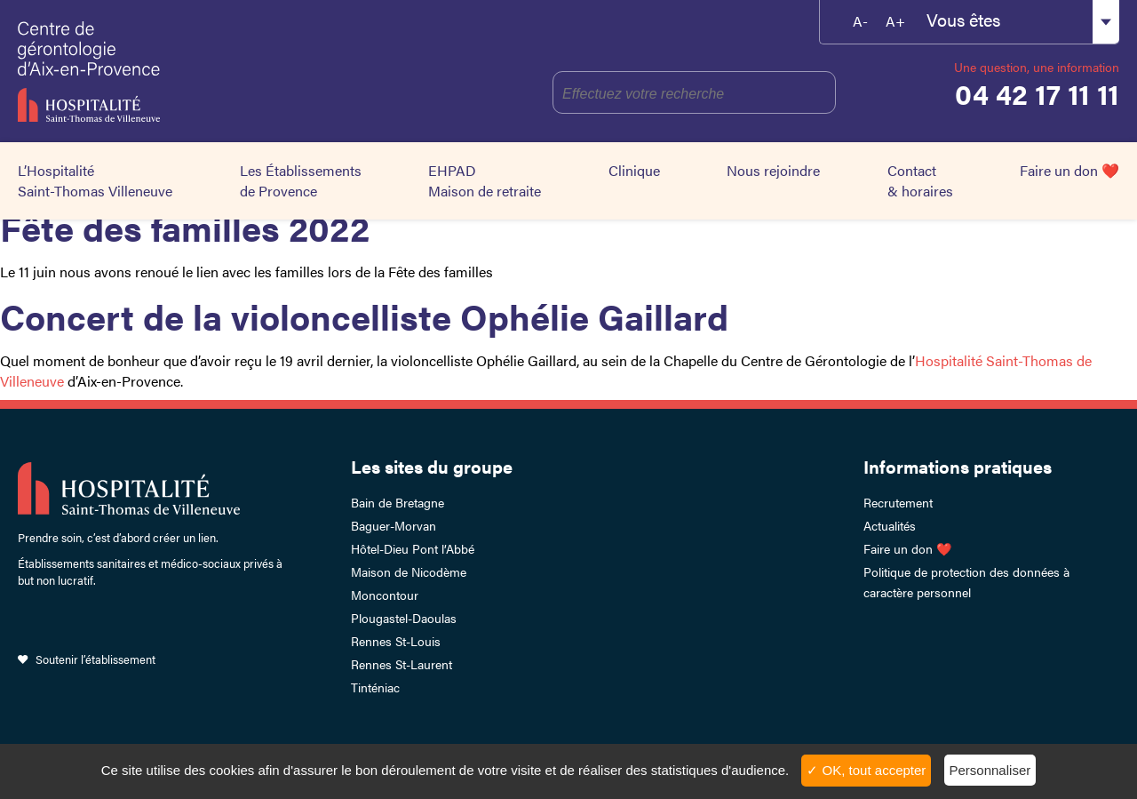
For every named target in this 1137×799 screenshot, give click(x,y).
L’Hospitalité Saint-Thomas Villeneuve (95, 180)
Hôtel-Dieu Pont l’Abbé (412, 548)
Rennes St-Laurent (401, 664)
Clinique (634, 170)
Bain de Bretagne (397, 502)
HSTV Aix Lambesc (170, 71)
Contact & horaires (920, 180)
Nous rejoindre (773, 170)
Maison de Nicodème (408, 571)
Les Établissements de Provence (301, 180)
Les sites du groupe (432, 466)
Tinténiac (375, 687)
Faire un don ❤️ (1069, 170)
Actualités (889, 525)
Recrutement (898, 502)
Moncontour (384, 594)
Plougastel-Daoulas (404, 618)
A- (860, 21)
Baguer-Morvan (393, 525)
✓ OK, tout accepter (866, 770)
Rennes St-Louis (396, 641)
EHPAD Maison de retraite (484, 180)
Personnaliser (990, 770)
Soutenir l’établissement (95, 659)
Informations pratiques (957, 466)
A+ (895, 21)
